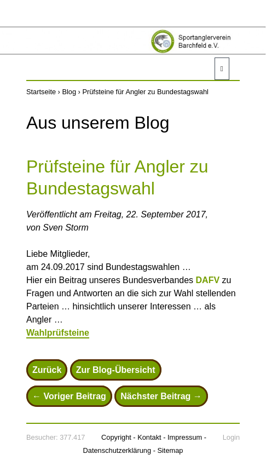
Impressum (184, 437)
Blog (69, 92)
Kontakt (149, 437)
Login (231, 437)
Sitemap (170, 450)
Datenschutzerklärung (117, 450)
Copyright (116, 437)
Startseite (41, 92)
